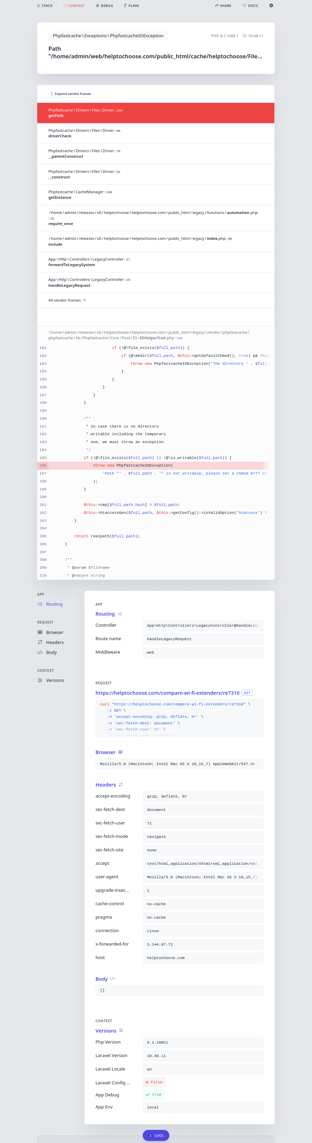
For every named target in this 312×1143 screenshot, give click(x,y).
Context (45, 670)
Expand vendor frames (71, 93)
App (40, 594)
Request (45, 622)
